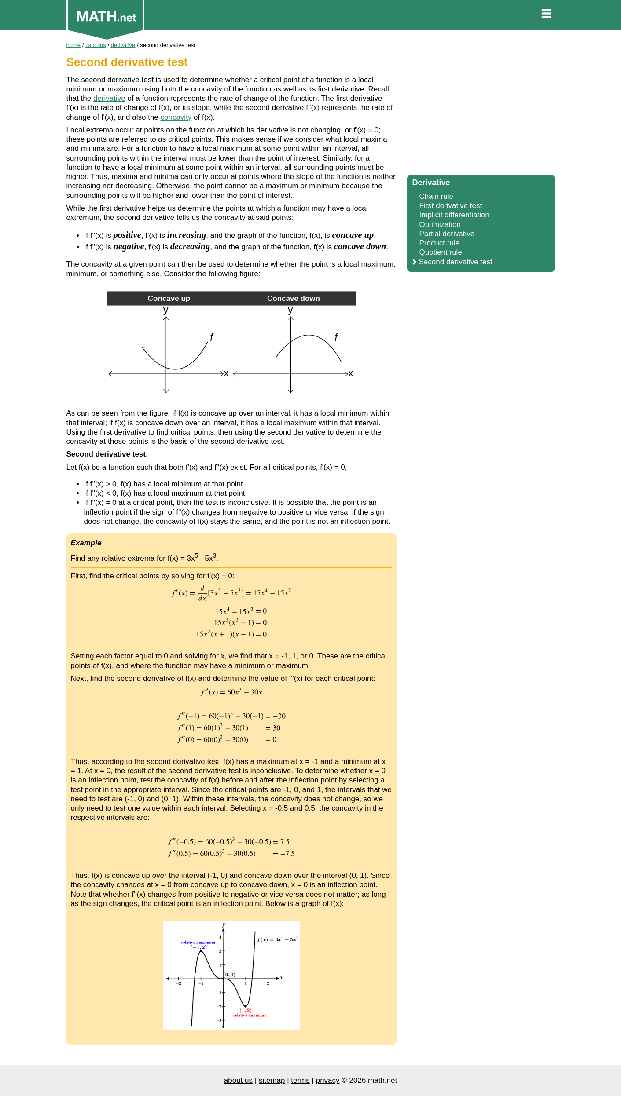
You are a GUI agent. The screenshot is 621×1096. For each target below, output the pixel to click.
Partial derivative (447, 234)
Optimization (440, 224)
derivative (109, 98)
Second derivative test (455, 262)
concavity (176, 117)
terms (300, 1080)
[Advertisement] (481, 105)
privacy (328, 1080)
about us (238, 1080)
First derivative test (450, 205)
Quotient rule (440, 252)
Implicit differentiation (454, 215)
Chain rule (436, 196)
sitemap (272, 1080)
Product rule (439, 243)
